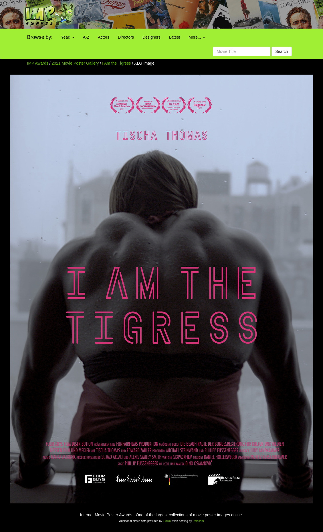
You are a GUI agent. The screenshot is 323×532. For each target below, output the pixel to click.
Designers (151, 37)
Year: (67, 37)
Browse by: (40, 37)
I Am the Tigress (117, 63)
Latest (174, 37)
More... (197, 37)
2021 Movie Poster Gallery (75, 63)
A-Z (86, 37)
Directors (126, 37)
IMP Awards (37, 63)
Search (281, 51)
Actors (103, 37)
